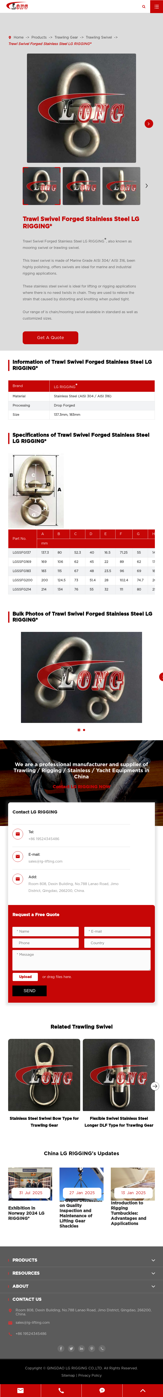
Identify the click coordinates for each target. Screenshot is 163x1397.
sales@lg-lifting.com (45, 861)
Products (39, 37)
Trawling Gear (66, 37)
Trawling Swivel (99, 37)
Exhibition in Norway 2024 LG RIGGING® (26, 1213)
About (20, 1289)
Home (19, 37)
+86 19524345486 (43, 839)
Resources (26, 1276)
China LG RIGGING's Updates (81, 1153)
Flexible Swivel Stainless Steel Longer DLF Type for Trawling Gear (118, 1122)
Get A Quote (50, 338)
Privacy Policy (90, 1375)
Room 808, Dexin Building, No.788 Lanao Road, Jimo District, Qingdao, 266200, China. (73, 887)
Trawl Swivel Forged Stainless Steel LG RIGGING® (49, 44)
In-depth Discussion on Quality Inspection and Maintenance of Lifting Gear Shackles (80, 1213)
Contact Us (26, 1302)
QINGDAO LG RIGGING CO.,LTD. (75, 1368)
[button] (149, 123)
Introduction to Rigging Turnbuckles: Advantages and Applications (128, 1213)
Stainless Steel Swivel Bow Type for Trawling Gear (44, 1122)
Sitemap (68, 1375)
